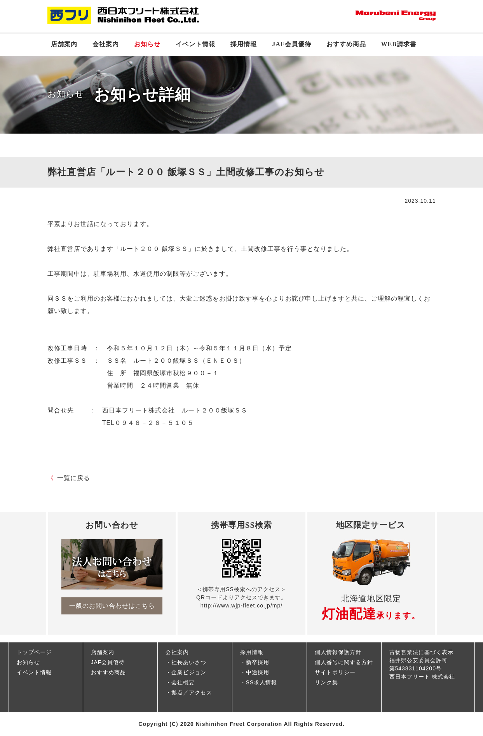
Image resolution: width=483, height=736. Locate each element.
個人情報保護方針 (338, 652)
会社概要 (183, 682)
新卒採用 (257, 662)
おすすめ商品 (346, 44)
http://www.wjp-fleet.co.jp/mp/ (241, 605)
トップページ (34, 652)
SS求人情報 (261, 682)
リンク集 (326, 682)
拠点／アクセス (191, 692)
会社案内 (105, 44)
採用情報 (243, 44)
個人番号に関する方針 (344, 662)
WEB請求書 (399, 44)
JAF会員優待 (291, 44)
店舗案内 (64, 44)
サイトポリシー (335, 672)
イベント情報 (195, 44)
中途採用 (257, 672)
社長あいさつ (188, 662)
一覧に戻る (68, 478)
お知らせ (147, 44)
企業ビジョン (188, 672)
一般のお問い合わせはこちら (112, 605)
